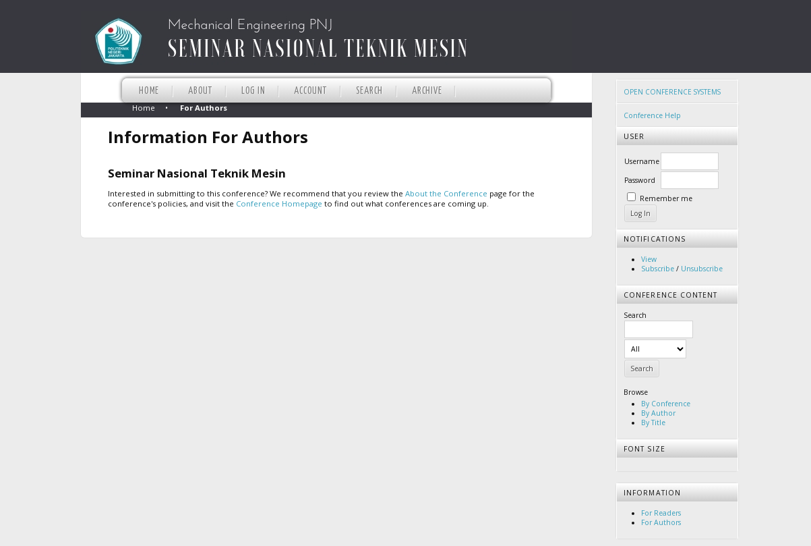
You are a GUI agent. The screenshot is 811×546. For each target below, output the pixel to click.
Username (641, 161)
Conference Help (652, 115)
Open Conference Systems (672, 92)
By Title (653, 422)
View (649, 259)
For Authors (661, 522)
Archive (427, 91)
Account (310, 91)
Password (639, 180)
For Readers (661, 513)
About (200, 91)
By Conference (665, 403)
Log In (253, 91)
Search (370, 91)
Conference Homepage (279, 203)
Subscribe (657, 268)
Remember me (666, 198)
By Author (658, 413)
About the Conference (446, 193)
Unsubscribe (702, 268)
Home (149, 91)
